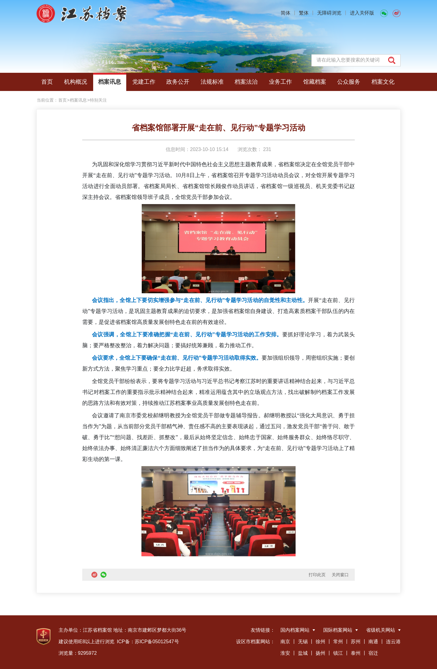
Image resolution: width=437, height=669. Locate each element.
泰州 (356, 653)
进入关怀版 (362, 12)
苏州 (356, 641)
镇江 (338, 653)
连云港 (393, 641)
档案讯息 (109, 82)
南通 (373, 641)
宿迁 (373, 653)
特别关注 (98, 100)
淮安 (285, 653)
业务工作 (280, 82)
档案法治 (246, 82)
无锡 (303, 641)
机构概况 (75, 82)
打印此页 (317, 574)
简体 (285, 12)
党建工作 (143, 82)
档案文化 (383, 82)
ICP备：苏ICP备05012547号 (148, 641)
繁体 (304, 12)
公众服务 (348, 82)
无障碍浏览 (329, 12)
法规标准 (212, 82)
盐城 (303, 653)
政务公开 (177, 82)
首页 (47, 82)
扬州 (320, 653)
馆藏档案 (314, 82)
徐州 (320, 641)
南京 (285, 641)
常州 (338, 641)
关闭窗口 (340, 574)
